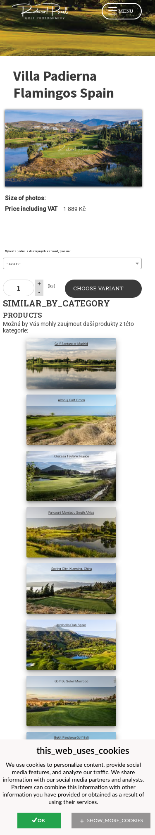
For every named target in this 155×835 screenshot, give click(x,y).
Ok (41, 820)
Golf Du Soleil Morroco (71, 681)
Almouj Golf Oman (71, 400)
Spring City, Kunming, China (71, 569)
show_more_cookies (115, 820)
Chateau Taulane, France (71, 456)
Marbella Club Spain (71, 625)
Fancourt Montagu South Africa (71, 512)
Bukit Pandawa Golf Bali (71, 737)
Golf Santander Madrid (71, 344)
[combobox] (72, 263)
